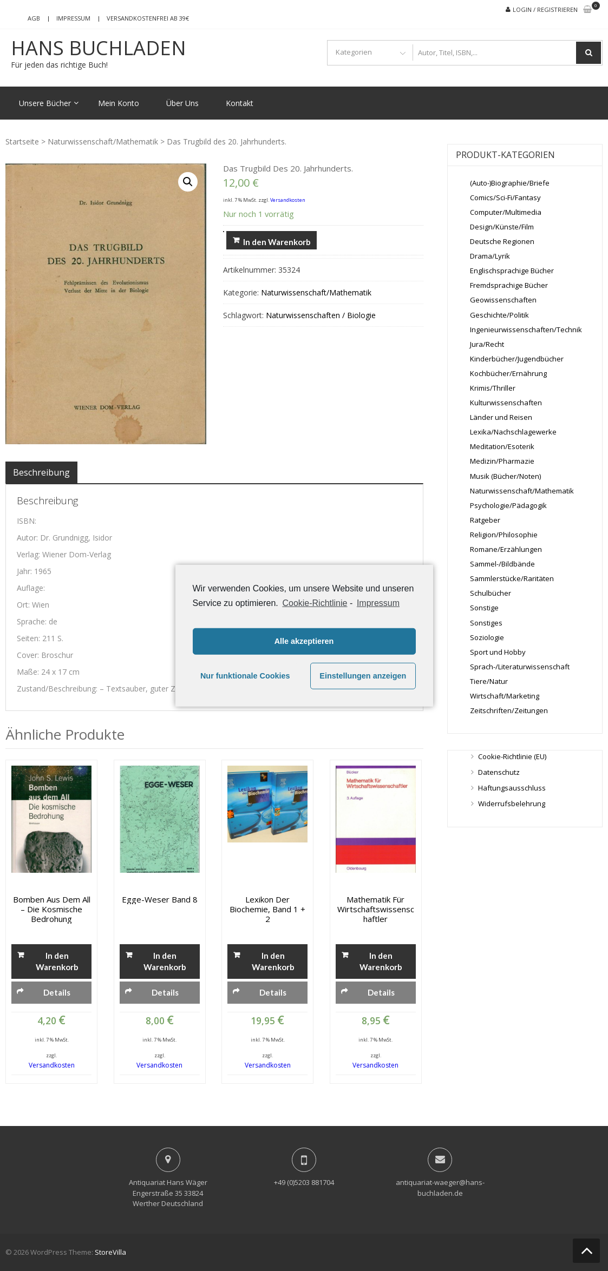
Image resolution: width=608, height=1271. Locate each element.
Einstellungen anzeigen (362, 675)
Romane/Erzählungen (506, 549)
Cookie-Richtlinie (314, 602)
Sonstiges (486, 623)
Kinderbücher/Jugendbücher (517, 359)
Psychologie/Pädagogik (508, 505)
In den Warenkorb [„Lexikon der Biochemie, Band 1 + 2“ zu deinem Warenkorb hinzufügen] (273, 961)
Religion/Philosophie (504, 534)
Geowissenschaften (503, 300)
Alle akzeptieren (304, 641)
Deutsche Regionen (502, 241)
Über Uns (182, 103)
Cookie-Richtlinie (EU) (512, 756)
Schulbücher (490, 593)
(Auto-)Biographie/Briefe (510, 183)
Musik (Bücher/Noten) (505, 476)
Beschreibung (41, 472)
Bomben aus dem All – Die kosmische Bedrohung (51, 909)
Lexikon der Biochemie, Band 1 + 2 (267, 909)
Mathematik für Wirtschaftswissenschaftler (375, 909)
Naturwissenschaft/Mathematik (103, 141)
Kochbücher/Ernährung (508, 373)
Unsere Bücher (45, 103)
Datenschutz (499, 772)
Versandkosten (287, 199)
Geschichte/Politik (499, 315)
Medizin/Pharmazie (502, 461)
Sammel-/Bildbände (502, 564)
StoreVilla (110, 1252)
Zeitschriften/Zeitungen (509, 710)
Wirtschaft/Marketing (504, 696)
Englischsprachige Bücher (512, 270)
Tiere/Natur (489, 681)
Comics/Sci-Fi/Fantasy (505, 197)
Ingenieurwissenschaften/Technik (526, 329)
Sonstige (484, 608)
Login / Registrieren (545, 9)
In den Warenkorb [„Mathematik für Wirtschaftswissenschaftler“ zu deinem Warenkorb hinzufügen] (380, 961)
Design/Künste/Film (502, 227)
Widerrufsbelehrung (511, 803)
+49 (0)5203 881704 (304, 1182)
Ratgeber (485, 520)
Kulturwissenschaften (506, 402)
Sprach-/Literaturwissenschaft (520, 666)
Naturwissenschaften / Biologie (321, 315)
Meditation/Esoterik (502, 446)
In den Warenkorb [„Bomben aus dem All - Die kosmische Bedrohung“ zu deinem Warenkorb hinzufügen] (57, 961)
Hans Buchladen (98, 48)
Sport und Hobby (498, 652)
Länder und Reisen (501, 417)
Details (56, 992)
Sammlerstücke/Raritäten (512, 578)
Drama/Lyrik (490, 256)
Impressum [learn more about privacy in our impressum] (378, 602)
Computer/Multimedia (505, 212)
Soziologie (487, 637)
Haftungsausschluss (512, 788)
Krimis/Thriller (492, 388)
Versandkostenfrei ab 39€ (148, 18)
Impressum (73, 18)
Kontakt (239, 103)
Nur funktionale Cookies (245, 675)
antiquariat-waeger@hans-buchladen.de (440, 1187)
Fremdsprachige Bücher (509, 285)
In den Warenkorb (277, 242)
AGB (34, 18)
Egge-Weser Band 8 (160, 899)
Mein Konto (118, 103)
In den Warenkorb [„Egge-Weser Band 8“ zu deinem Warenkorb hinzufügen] (164, 961)
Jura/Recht (487, 344)
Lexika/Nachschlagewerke (513, 432)
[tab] (41, 472)
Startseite (22, 141)
